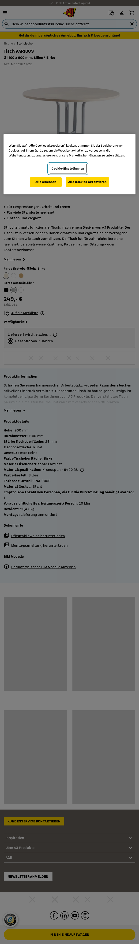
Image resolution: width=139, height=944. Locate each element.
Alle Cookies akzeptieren (87, 182)
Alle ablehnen (45, 182)
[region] (69, 164)
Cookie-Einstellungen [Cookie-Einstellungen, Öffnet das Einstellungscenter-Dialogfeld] (68, 169)
